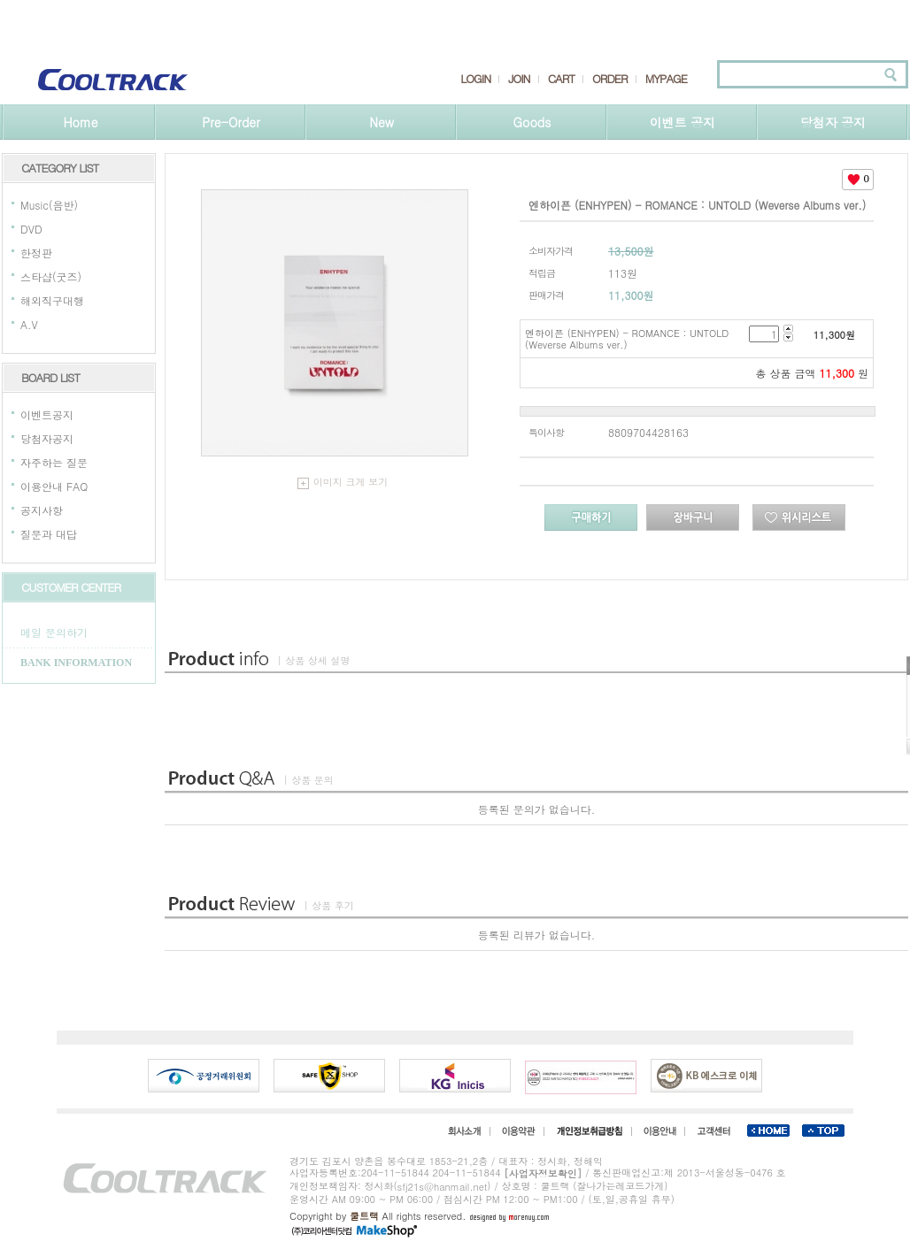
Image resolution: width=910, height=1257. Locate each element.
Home (80, 122)
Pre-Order (230, 122)
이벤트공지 (46, 414)
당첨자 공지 (833, 122)
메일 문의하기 (54, 632)
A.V (29, 324)
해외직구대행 (52, 300)
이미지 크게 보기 (342, 481)
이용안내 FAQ (54, 486)
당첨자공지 (46, 438)
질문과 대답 (48, 533)
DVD (31, 228)
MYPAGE (666, 79)
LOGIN (475, 79)
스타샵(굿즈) (50, 276)
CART (561, 79)
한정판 (36, 252)
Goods (532, 122)
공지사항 (41, 509)
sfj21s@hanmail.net (442, 1186)
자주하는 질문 (54, 462)
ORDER (610, 79)
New (381, 122)
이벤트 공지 (683, 122)
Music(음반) (49, 204)
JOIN (518, 79)
